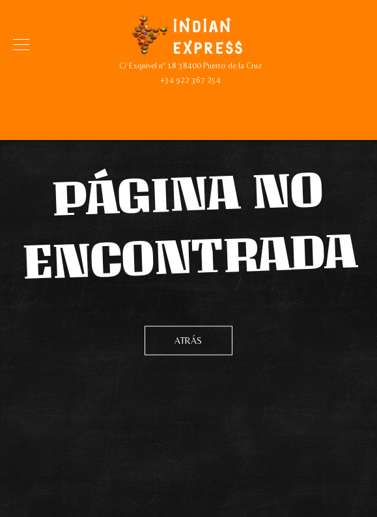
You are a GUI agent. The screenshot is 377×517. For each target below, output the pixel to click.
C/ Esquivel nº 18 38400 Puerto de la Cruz (190, 65)
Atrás (188, 340)
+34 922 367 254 (190, 80)
